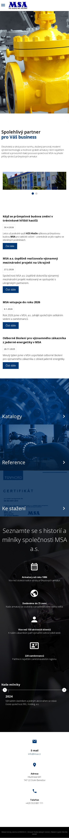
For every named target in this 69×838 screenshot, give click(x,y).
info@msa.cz (34, 754)
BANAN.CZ (22, 832)
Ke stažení (14, 508)
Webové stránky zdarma (9, 832)
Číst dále (10, 246)
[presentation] (5, 690)
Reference (13, 462)
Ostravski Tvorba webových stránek (39, 832)
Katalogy (12, 416)
